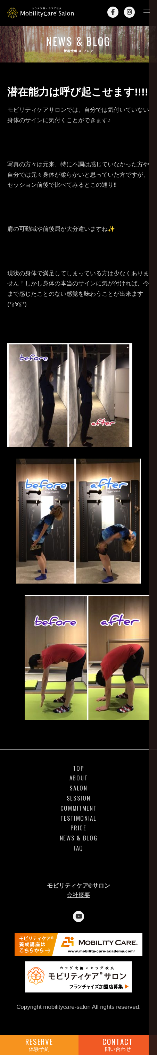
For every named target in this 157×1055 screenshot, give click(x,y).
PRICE (78, 827)
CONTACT (117, 1044)
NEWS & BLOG (79, 838)
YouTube (78, 916)
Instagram (129, 12)
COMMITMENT (78, 808)
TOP (78, 768)
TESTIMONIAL (78, 818)
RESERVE (39, 1044)
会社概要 (78, 895)
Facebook (112, 12)
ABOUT (78, 777)
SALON (78, 788)
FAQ (78, 848)
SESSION (79, 798)
